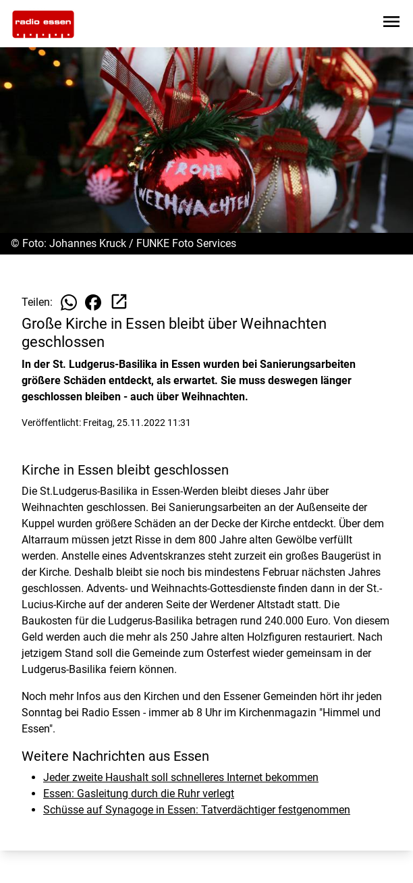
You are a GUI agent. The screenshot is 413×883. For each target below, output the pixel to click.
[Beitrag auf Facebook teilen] (93, 302)
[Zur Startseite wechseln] (43, 24)
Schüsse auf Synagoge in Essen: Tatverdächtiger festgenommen (196, 809)
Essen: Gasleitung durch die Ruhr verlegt (138, 793)
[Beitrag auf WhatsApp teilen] (69, 302)
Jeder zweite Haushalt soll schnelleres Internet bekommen (181, 777)
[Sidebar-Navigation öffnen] (391, 24)
